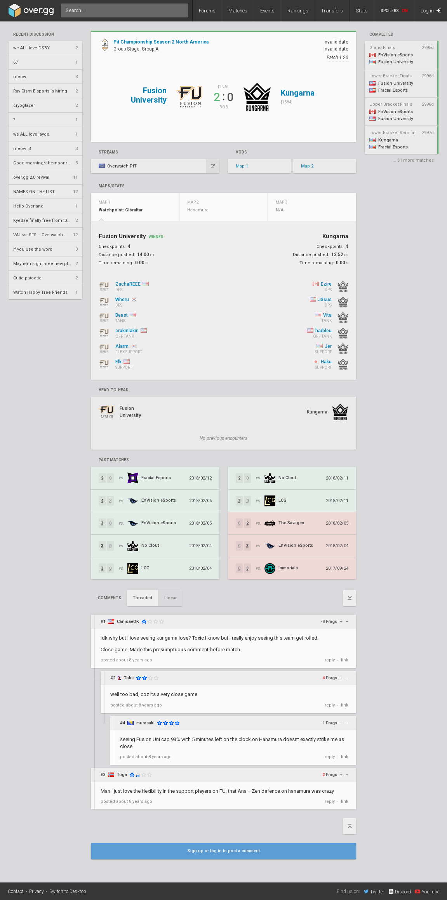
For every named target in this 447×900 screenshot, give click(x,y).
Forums (207, 11)
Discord (399, 892)
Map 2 (307, 166)
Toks (129, 677)
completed (381, 35)
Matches (237, 11)
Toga (122, 774)
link (344, 660)
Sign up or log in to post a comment (224, 850)
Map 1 (242, 166)
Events (267, 11)
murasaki (145, 723)
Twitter (374, 891)
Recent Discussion (33, 35)
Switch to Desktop (67, 891)
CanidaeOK (128, 621)
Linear (170, 597)
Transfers (332, 11)
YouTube (427, 891)
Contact (16, 891)
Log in (431, 11)
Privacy (36, 891)
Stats (362, 11)
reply (330, 660)
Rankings (297, 11)
